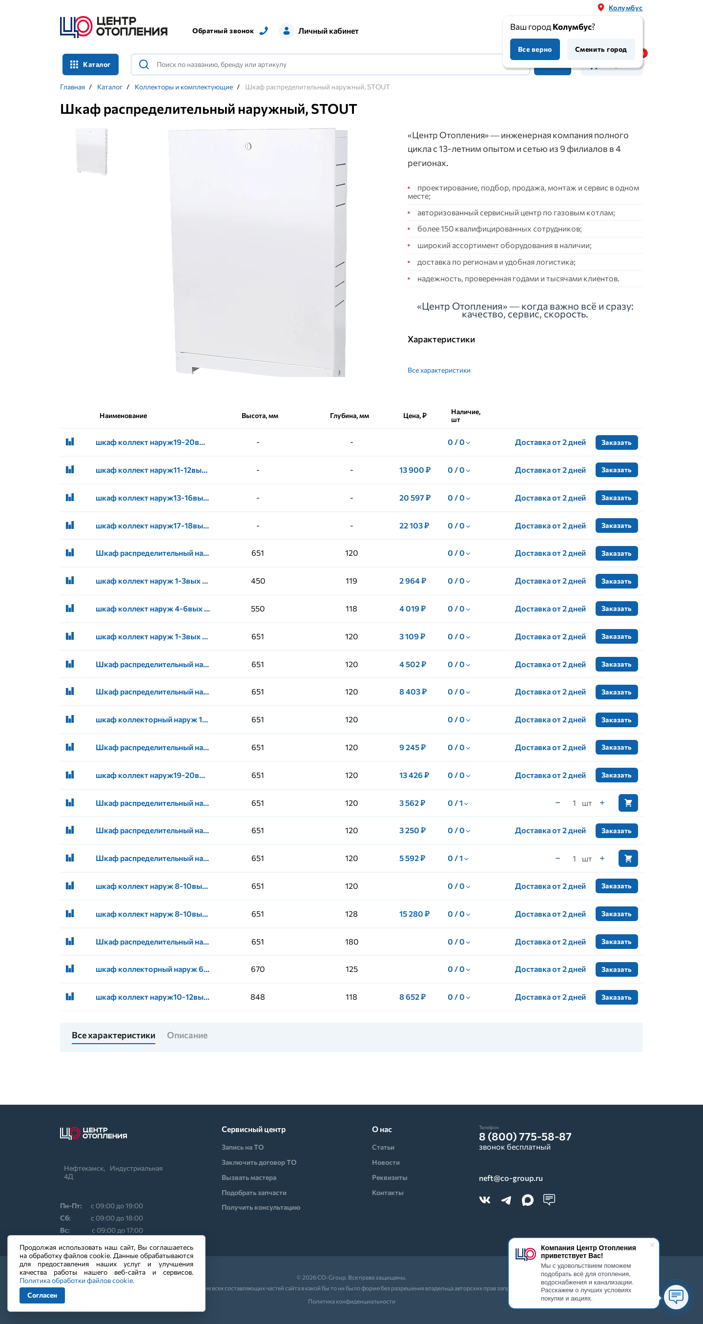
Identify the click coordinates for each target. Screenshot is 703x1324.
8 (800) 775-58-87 (525, 1136)
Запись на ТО (243, 1147)
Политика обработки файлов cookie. (77, 1280)
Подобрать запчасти (254, 1192)
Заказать (616, 442)
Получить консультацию (261, 1207)
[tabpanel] (258, 261)
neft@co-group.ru (511, 1178)
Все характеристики (439, 370)
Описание (187, 1035)
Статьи (383, 1147)
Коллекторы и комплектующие (184, 87)
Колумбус (626, 7)
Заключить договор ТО (259, 1162)
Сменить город (601, 49)
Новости (386, 1162)
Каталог (90, 64)
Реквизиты (390, 1177)
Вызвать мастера (249, 1177)
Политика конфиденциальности (351, 1301)
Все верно (535, 49)
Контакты (388, 1192)
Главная (72, 87)
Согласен (42, 1295)
